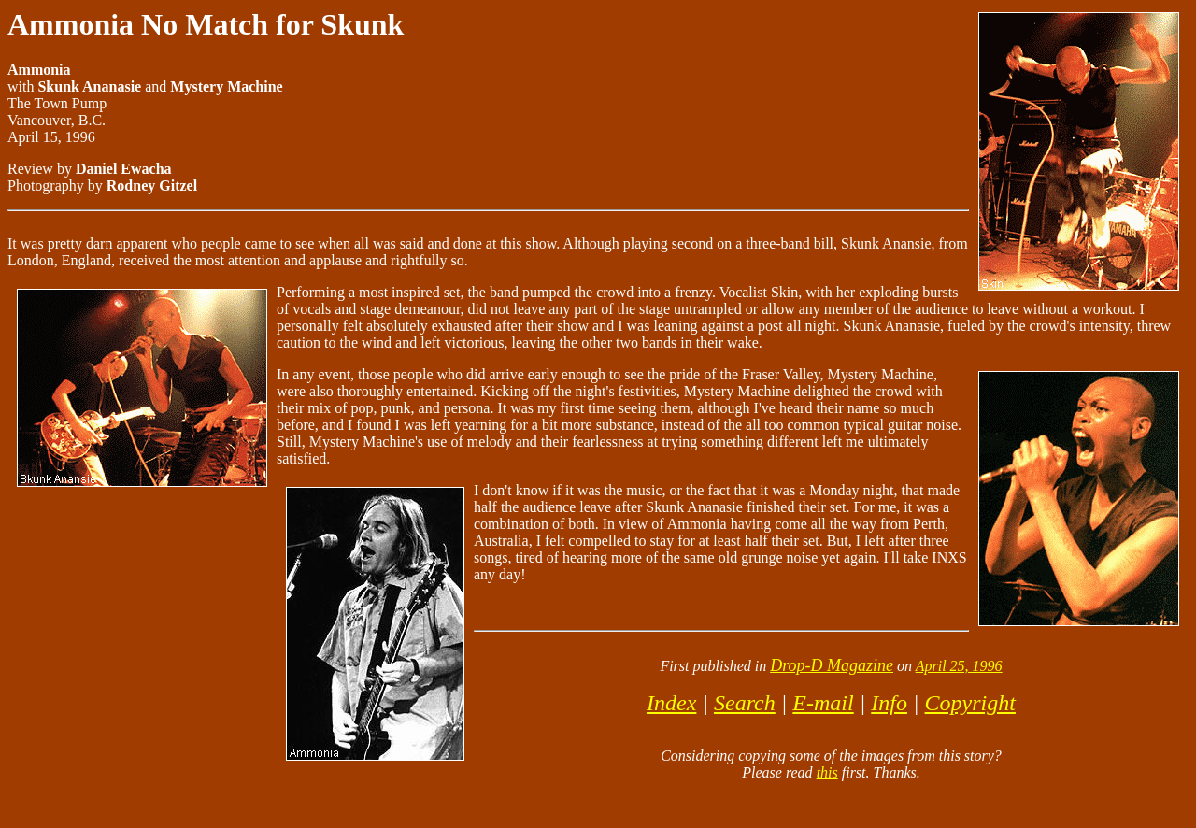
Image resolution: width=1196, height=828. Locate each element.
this (827, 772)
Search (745, 703)
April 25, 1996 (959, 666)
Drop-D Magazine (831, 665)
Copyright (970, 703)
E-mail (822, 703)
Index (671, 703)
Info (889, 703)
